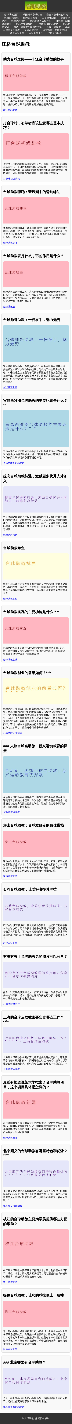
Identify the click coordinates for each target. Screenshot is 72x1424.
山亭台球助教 (49, 17)
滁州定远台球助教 (48, 24)
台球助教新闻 (10, 1137)
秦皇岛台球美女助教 (57, 14)
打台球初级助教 (11, 178)
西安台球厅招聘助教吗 (55, 30)
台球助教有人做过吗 (40, 21)
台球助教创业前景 (12, 733)
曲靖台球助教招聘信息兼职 (28, 27)
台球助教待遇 (10, 535)
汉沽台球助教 (55, 33)
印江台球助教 (10, 110)
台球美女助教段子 (25, 24)
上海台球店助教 (11, 1069)
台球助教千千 (36, 33)
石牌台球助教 (10, 943)
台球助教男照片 (11, 1004)
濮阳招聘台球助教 (32, 14)
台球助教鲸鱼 (10, 598)
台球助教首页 (11, 14)
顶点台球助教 (31, 30)
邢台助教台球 (11, 17)
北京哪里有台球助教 (14, 1407)
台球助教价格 (18, 21)
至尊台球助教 (54, 27)
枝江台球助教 (10, 1282)
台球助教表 (9, 306)
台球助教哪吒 (10, 242)
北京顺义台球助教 (12, 1206)
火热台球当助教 (11, 812)
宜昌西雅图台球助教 (14, 463)
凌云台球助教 (17, 33)
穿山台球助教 (10, 876)
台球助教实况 (10, 659)
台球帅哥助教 (10, 387)
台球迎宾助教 (30, 17)
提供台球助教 (10, 1349)
